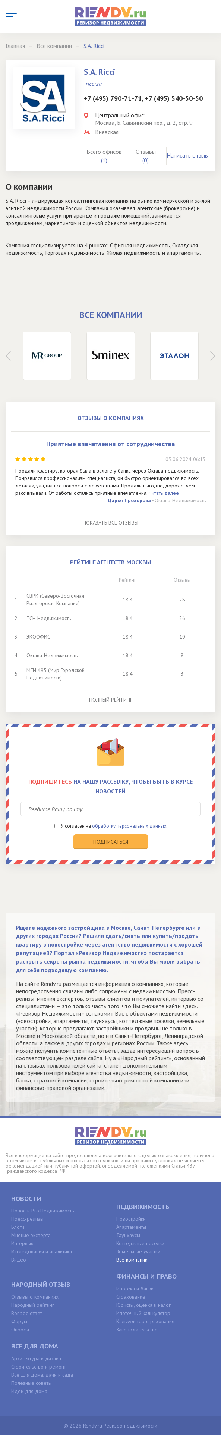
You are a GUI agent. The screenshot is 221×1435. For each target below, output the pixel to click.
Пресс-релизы (27, 1218)
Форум (19, 1321)
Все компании (132, 1259)
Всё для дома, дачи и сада (42, 1374)
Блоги (17, 1227)
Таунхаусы (128, 1235)
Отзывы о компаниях (35, 1296)
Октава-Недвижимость (180, 500)
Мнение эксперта (31, 1235)
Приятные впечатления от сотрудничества (110, 443)
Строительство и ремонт (38, 1366)
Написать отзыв (187, 155)
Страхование (130, 1296)
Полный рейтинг (110, 700)
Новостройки (131, 1218)
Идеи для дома (29, 1391)
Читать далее (164, 493)
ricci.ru (94, 83)
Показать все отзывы (110, 522)
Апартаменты (131, 1227)
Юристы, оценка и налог (143, 1305)
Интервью (22, 1243)
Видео (18, 1259)
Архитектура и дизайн (36, 1358)
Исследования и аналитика (41, 1251)
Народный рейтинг (32, 1305)
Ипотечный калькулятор (143, 1313)
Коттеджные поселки (140, 1243)
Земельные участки (138, 1251)
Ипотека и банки (135, 1288)
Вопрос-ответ (26, 1313)
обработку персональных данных (129, 826)
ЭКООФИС (38, 636)
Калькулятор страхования (145, 1321)
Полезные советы (31, 1383)
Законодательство (137, 1329)
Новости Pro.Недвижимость (42, 1210)
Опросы (20, 1329)
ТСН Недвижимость (48, 618)
